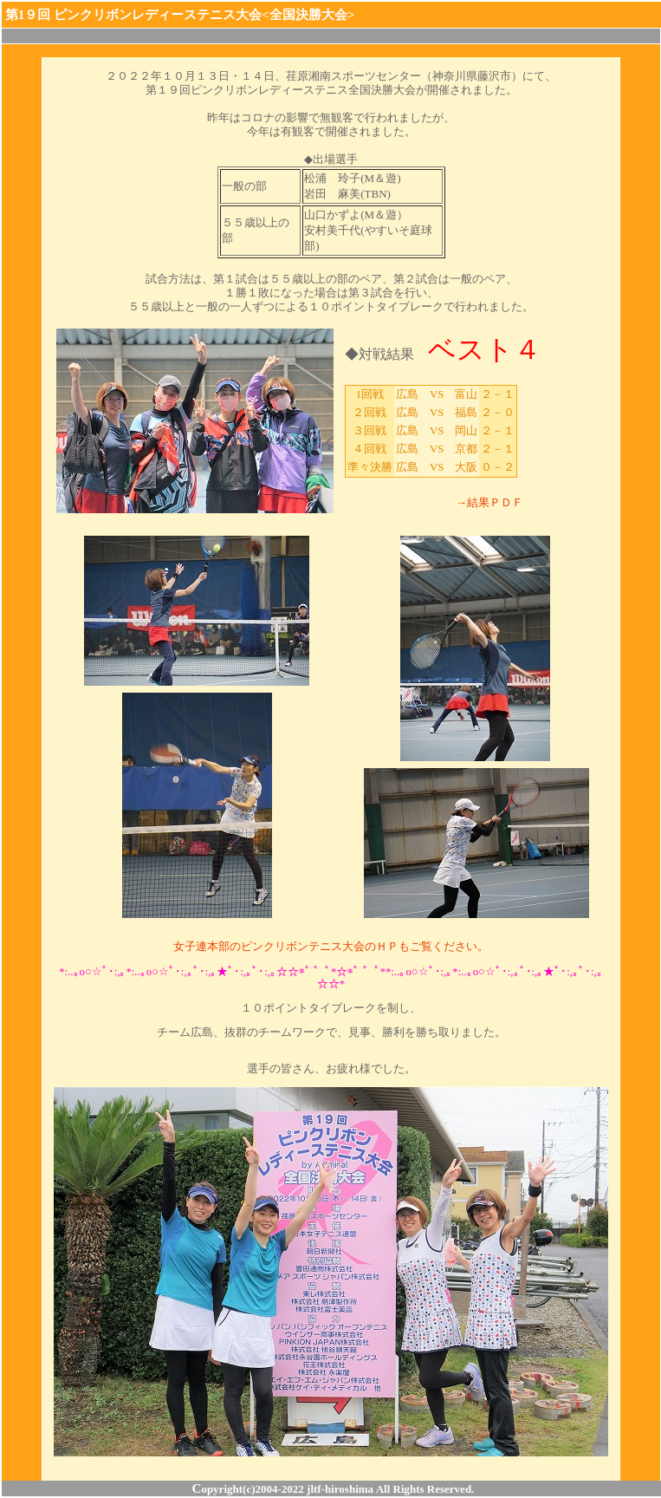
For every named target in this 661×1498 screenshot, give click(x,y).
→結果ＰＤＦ (489, 502)
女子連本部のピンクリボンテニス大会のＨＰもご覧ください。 (331, 946)
